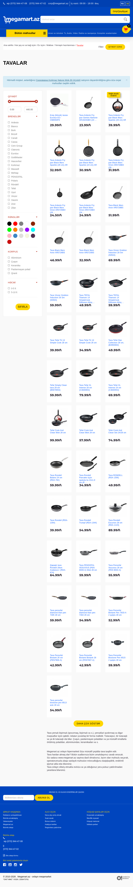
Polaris (13, 179)
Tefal (12, 187)
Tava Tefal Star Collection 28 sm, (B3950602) (116, 341)
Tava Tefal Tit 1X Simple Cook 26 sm (88, 340)
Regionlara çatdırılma (53, 826)
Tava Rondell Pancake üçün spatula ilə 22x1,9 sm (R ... (87, 478)
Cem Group (15, 145)
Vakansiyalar (8, 820)
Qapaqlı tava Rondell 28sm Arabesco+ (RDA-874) (58, 568)
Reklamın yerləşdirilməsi (12, 814)
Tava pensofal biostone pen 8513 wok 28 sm (58, 701)
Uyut (12, 191)
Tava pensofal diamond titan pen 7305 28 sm (58, 611)
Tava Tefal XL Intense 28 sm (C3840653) (85, 386)
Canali (12, 137)
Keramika (14, 264)
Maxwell (13, 168)
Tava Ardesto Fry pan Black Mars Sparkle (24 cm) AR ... (88, 163)
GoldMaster (15, 156)
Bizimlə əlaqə (8, 826)
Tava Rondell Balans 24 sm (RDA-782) (56, 476)
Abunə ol (44, 797)
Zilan (12, 207)
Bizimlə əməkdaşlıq (10, 817)
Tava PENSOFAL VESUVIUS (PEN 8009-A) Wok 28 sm (88, 566)
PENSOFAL (15, 176)
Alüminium (14, 257)
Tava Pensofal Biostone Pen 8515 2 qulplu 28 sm (117, 656)
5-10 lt (12, 291)
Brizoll (12, 133)
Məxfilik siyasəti (93, 817)
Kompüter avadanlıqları (107, 32)
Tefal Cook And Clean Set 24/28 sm (117, 430)
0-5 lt (12, 287)
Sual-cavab (49, 817)
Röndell (13, 183)
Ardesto (13, 121)
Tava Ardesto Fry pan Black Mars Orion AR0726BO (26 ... (57, 208)
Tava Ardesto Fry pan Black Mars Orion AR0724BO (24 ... (87, 208)
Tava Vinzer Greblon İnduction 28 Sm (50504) (117, 251)
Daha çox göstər (88, 722)
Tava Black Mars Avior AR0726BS (57, 250)
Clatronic (14, 148)
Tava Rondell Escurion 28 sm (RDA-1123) (115, 521)
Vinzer (12, 195)
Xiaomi (13, 199)
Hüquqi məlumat (93, 820)
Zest (11, 203)
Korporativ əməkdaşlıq (95, 814)
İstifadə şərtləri (92, 823)
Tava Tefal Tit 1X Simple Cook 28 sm (59, 340)
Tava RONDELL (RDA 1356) (115, 475)
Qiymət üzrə (115, 46)
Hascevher (15, 160)
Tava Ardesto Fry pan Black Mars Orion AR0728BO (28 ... (116, 163)
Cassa (12, 141)
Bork (12, 129)
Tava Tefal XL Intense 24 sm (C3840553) (114, 386)
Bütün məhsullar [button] (30, 32)
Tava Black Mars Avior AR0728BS (115, 205)
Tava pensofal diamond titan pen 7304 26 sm (87, 611)
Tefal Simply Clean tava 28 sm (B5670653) (58, 386)
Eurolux (13, 152)
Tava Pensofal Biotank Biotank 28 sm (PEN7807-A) (87, 656)
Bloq (96, 3)
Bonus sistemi (50, 820)
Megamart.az (8, 823)
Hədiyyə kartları (51, 823)
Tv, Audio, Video (71, 32)
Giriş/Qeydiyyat (120, 11)
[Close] (127, 79)
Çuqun (13, 260)
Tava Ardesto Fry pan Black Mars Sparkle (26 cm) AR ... (59, 163)
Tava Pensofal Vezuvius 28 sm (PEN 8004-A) (115, 566)
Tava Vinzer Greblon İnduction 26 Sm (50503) (59, 296)
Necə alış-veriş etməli (53, 814)
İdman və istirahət (55, 32)
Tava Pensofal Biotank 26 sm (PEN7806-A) (56, 656)
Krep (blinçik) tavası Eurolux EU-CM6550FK (59, 116)
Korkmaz (14, 164)
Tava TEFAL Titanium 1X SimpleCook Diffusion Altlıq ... (87, 298)
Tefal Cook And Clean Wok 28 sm (58, 430)
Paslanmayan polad (19, 268)
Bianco (13, 125)
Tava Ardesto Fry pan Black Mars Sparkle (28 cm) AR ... (117, 118)
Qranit (12, 272)
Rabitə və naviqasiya (87, 32)
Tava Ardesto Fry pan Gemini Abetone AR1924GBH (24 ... (88, 116)
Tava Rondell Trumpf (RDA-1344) (88, 520)
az (127, 4)
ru (122, 4)
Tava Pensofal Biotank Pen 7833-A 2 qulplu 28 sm (117, 611)
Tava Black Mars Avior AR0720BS (86, 250)
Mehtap (13, 172)
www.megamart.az (67, 757)
